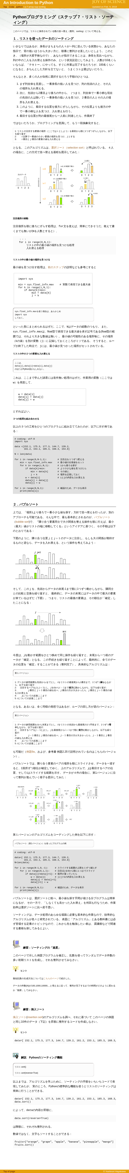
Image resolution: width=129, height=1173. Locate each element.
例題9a (30, 763)
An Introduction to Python (28, 2)
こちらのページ (51, 995)
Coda (11, 7)
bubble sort (22, 533)
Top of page (9, 1171)
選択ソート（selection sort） (68, 147)
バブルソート (102, 528)
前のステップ (56, 266)
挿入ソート (19, 1034)
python (19, 7)
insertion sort (35, 1034)
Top (5, 7)
